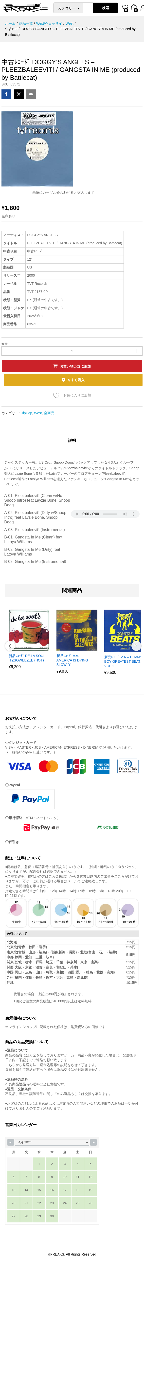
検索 (105, 8)
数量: (4, 344)
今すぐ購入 (76, 379)
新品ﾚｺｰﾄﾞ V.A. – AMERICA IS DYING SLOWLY (72, 658)
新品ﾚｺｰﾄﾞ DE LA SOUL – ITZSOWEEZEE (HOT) (28, 656)
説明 (72, 439)
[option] (29, 641)
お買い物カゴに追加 (75, 366)
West (38, 411)
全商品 (49, 411)
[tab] (72, 441)
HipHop (26, 411)
